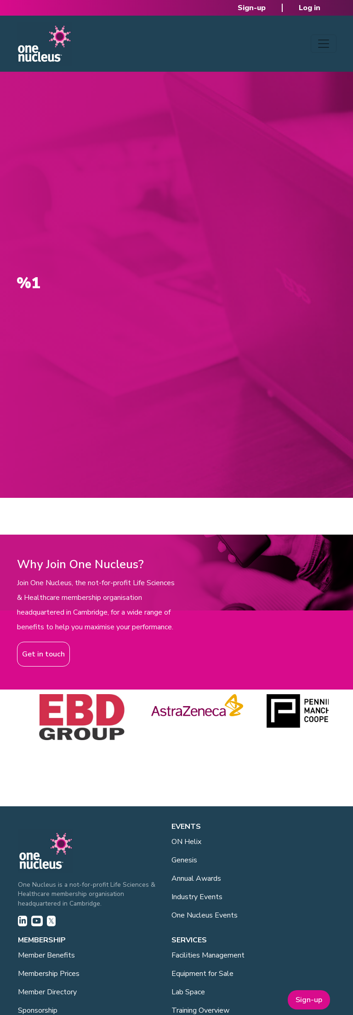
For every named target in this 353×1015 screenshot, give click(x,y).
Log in (309, 8)
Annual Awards (196, 878)
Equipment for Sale (202, 974)
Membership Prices (49, 974)
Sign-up (252, 8)
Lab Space (188, 992)
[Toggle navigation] (323, 43)
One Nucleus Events (204, 915)
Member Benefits (46, 955)
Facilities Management (208, 955)
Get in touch (43, 654)
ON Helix (186, 842)
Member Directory (47, 992)
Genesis (184, 860)
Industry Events (196, 897)
